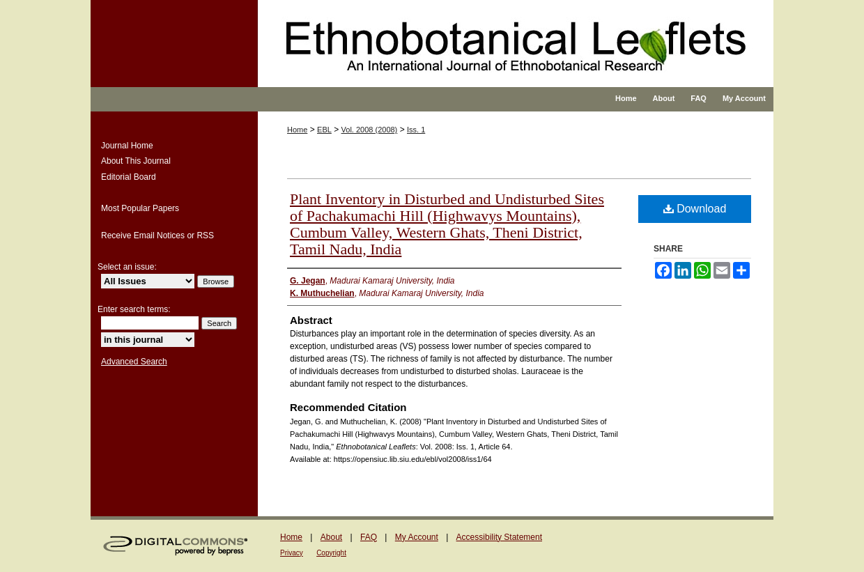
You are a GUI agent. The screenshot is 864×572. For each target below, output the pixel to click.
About (331, 537)
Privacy (291, 553)
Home (297, 129)
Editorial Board (128, 177)
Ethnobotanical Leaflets (477, 56)
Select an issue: (127, 267)
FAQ (368, 537)
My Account (416, 537)
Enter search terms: (134, 309)
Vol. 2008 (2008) (369, 129)
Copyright (331, 553)
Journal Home (127, 145)
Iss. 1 (416, 129)
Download (695, 209)
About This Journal (136, 161)
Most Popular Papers (140, 208)
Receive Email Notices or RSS (157, 235)
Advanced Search (134, 361)
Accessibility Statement (499, 537)
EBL (324, 129)
